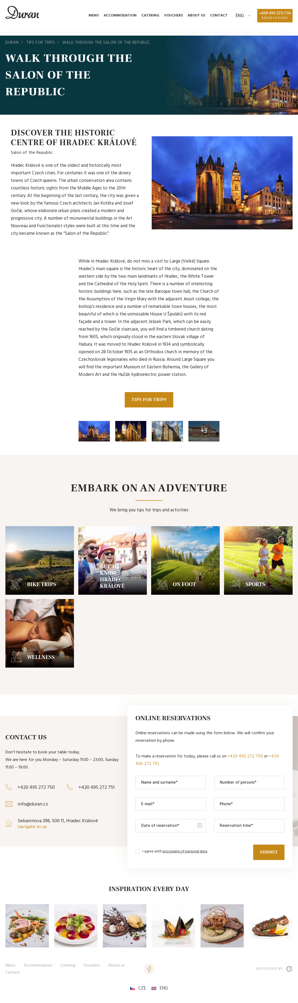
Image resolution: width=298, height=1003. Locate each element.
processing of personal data (184, 852)
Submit (268, 852)
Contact (218, 18)
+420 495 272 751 (97, 788)
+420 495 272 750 (274, 18)
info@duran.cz (33, 805)
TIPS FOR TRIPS (149, 400)
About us (195, 18)
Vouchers (172, 18)
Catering (149, 18)
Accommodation (119, 18)
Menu (93, 18)
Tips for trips (40, 42)
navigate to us (32, 828)
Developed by (274, 970)
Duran (12, 42)
